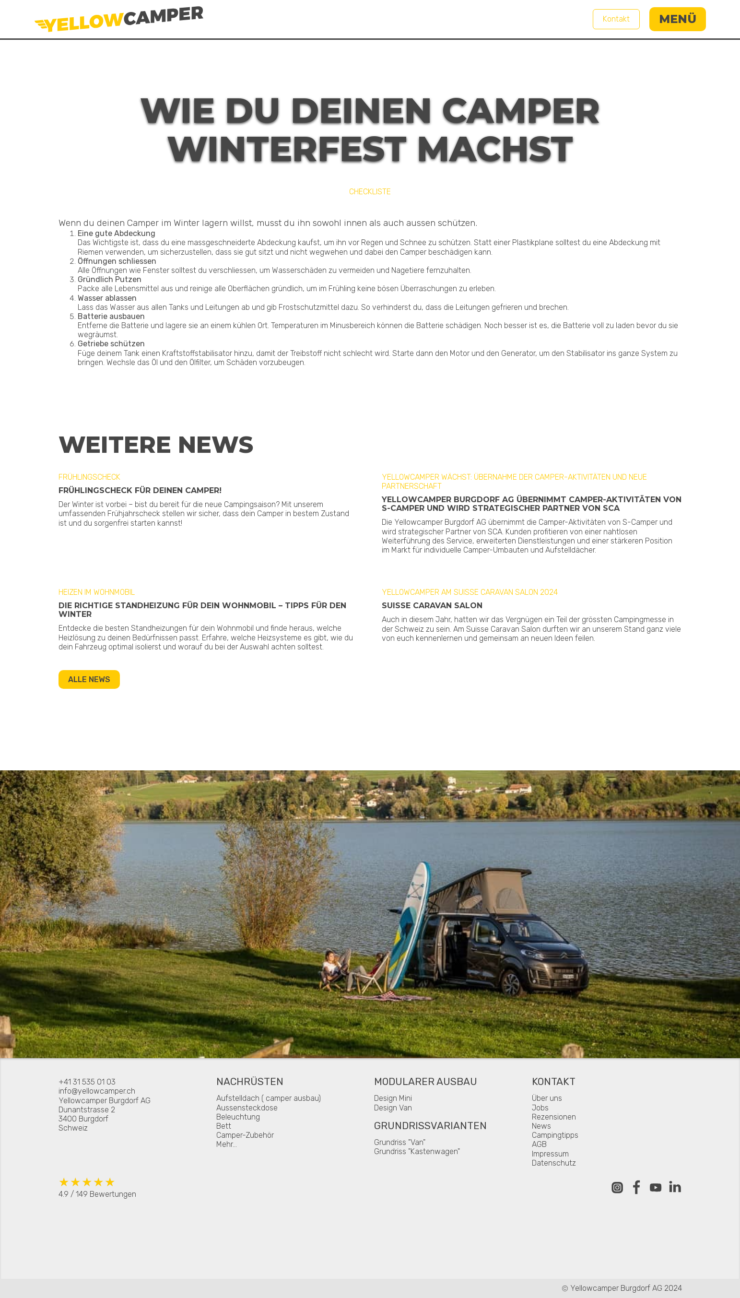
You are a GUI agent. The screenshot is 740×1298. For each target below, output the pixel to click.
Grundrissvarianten (430, 1126)
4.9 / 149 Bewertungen (97, 1187)
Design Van (393, 1107)
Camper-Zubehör (245, 1135)
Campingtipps (555, 1135)
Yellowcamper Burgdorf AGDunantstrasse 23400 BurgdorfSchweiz (105, 1114)
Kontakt (616, 19)
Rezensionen (554, 1116)
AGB (539, 1144)
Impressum (550, 1153)
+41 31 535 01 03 (87, 1081)
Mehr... (226, 1144)
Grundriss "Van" (399, 1142)
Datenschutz (554, 1163)
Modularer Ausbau (425, 1082)
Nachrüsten (249, 1082)
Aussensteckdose (247, 1107)
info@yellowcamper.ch (97, 1091)
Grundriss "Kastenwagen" (417, 1151)
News (541, 1126)
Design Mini (393, 1098)
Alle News (89, 679)
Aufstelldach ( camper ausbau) (268, 1098)
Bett (223, 1126)
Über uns (547, 1098)
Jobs (540, 1107)
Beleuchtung (238, 1116)
